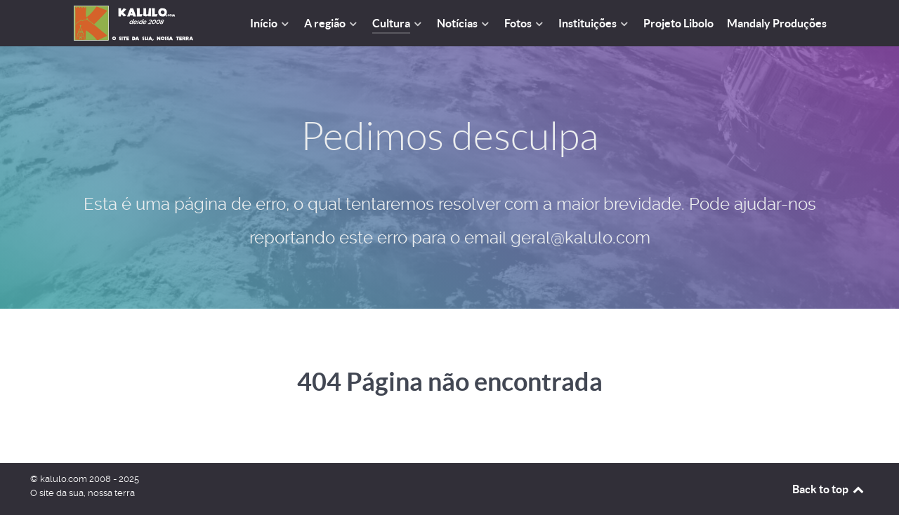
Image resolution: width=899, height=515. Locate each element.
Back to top (828, 489)
